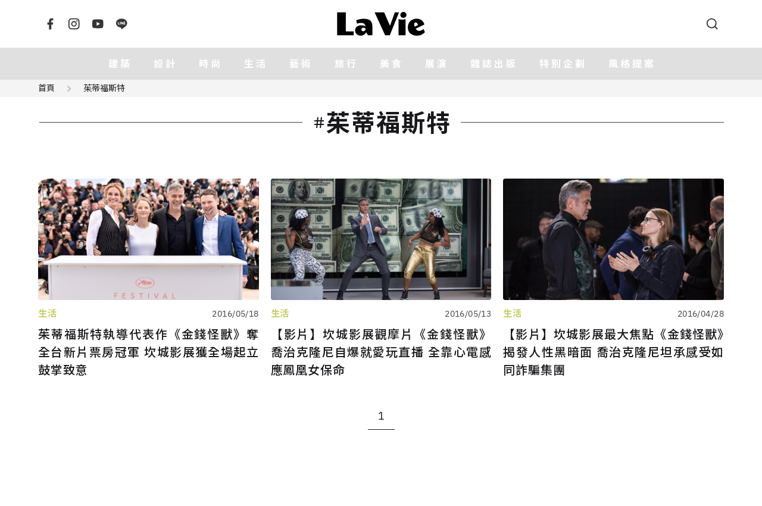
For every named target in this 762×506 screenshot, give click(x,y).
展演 (437, 64)
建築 (120, 64)
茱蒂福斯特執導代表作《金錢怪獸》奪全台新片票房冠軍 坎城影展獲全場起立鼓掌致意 (148, 352)
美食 (392, 64)
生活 (256, 64)
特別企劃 (563, 64)
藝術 (301, 64)
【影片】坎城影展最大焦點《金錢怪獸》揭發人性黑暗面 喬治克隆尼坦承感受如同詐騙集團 (613, 352)
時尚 (211, 64)
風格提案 (632, 64)
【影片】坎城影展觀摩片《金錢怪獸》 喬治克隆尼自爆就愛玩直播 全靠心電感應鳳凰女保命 (381, 352)
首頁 (46, 88)
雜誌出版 (494, 64)
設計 (165, 64)
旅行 (346, 64)
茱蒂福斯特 (104, 88)
